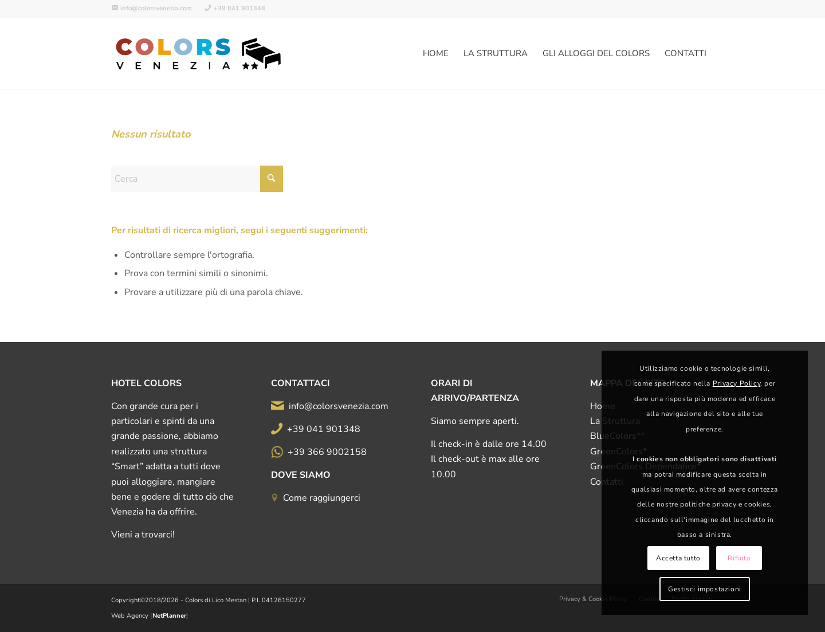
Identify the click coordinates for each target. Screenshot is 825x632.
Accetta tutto (678, 558)
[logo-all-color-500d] (199, 53)
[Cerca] (197, 179)
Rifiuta (739, 558)
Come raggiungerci (321, 498)
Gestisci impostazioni (704, 589)
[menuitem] (154, 8)
